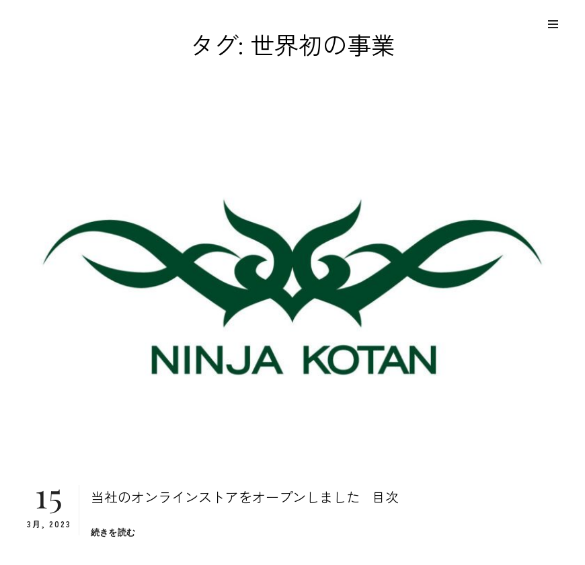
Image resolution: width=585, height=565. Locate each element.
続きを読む (113, 532)
